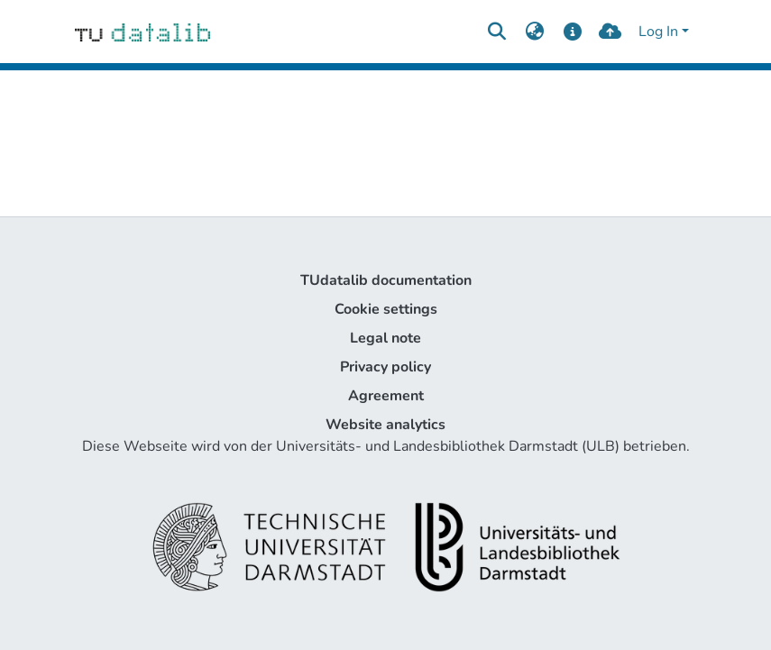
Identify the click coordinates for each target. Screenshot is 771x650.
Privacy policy (385, 367)
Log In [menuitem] (658, 31)
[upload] (610, 31)
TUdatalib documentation (386, 280)
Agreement (386, 396)
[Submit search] (497, 31)
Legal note (385, 338)
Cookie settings (386, 309)
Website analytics (385, 425)
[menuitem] (535, 31)
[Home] (143, 31)
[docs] (572, 31)
